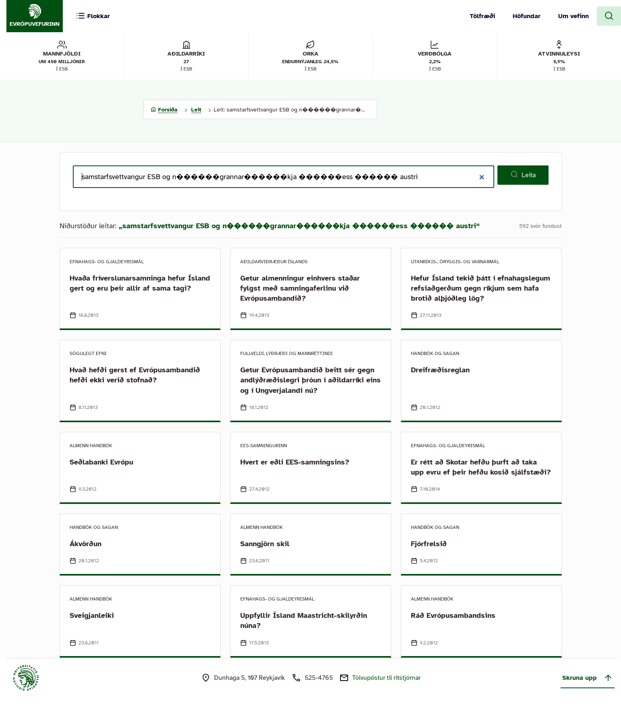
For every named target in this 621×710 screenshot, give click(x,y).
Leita (523, 174)
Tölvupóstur (386, 678)
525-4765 (319, 678)
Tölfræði (482, 16)
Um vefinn (573, 16)
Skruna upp (587, 678)
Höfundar (527, 16)
